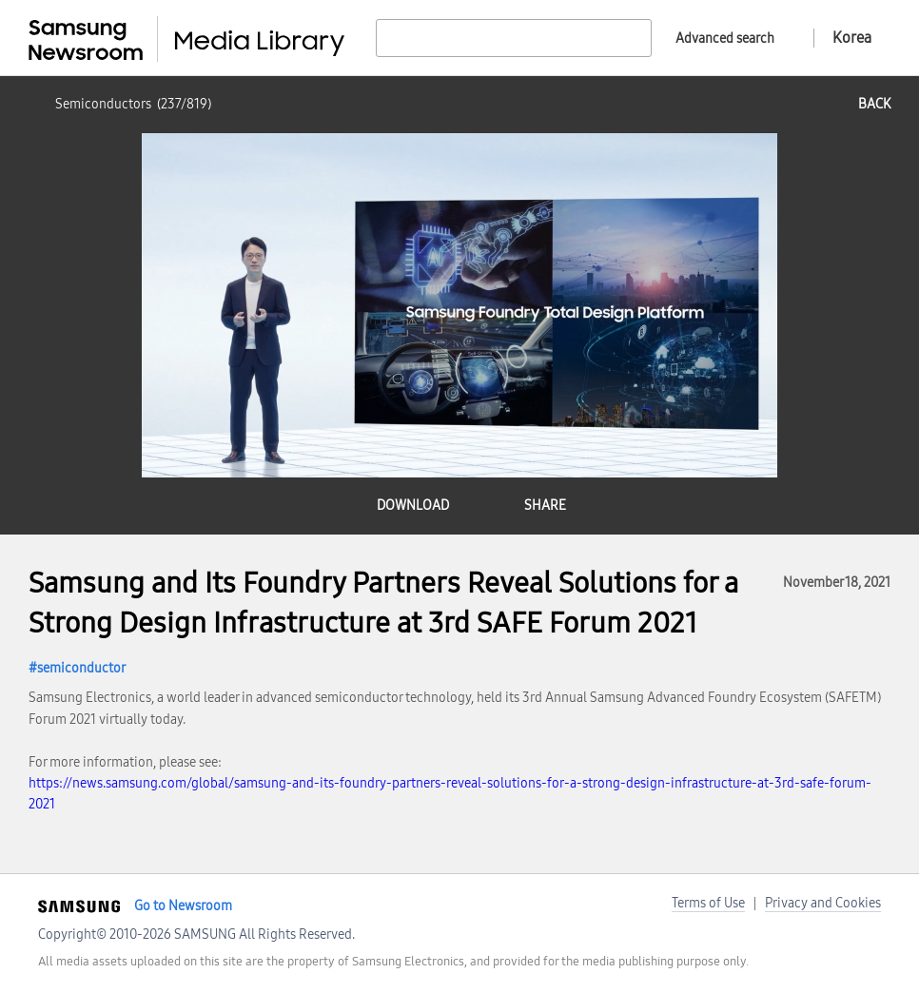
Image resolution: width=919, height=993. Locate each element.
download (413, 505)
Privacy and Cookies (823, 903)
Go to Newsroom (183, 906)
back (874, 104)
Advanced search (724, 38)
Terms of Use (708, 903)
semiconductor (81, 668)
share (545, 505)
